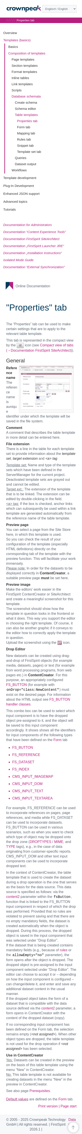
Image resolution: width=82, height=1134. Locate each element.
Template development (19, 178)
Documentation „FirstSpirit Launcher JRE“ (33, 246)
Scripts (17, 90)
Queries (20, 158)
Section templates (25, 65)
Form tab (23, 127)
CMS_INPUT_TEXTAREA (32, 798)
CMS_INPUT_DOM (27, 784)
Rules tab (24, 139)
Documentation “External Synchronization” (34, 267)
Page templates (23, 59)
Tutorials (9, 209)
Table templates (26, 115)
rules (63, 950)
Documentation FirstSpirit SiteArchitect (31, 239)
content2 (12, 897)
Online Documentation (33, 286)
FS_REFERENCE (26, 755)
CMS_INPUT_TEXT (27, 791)
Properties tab (27, 121)
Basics (13, 47)
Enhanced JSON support (21, 193)
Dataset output (25, 164)
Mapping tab (26, 133)
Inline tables (20, 78)
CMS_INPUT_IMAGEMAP (32, 776)
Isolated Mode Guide (18, 260)
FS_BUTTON (16, 685)
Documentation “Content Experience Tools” (34, 232)
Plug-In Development (18, 186)
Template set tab (29, 152)
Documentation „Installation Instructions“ (32, 253)
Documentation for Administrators (27, 225)
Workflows (19, 170)
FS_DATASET (23, 762)
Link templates (22, 84)
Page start (69, 1106)
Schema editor (25, 108)
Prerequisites (40, 1091)
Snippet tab (25, 145)
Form (57, 740)
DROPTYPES (40, 842)
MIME (58, 842)
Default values (17, 1099)
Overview (10, 33)
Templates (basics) (17, 40)
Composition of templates (26, 53)
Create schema (26, 102)
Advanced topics (15, 201)
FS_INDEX (20, 769)
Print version (48, 1106)
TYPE (10, 846)
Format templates (24, 72)
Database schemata (26, 96)
